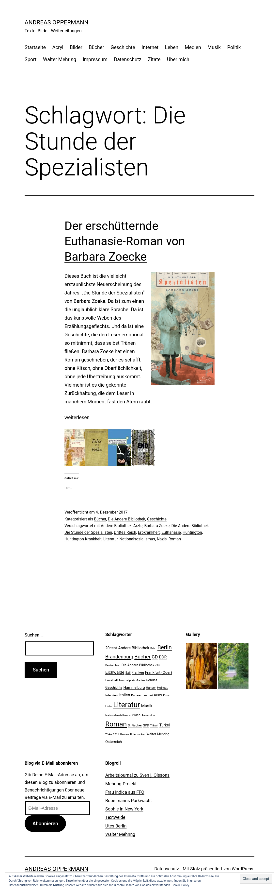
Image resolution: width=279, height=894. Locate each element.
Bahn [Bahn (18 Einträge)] (153, 648)
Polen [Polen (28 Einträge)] (136, 715)
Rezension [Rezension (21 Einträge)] (148, 715)
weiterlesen (77, 417)
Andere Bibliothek (116, 525)
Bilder (76, 47)
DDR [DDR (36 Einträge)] (163, 657)
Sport (30, 59)
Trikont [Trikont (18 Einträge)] (154, 725)
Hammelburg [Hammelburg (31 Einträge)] (134, 687)
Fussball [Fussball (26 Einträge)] (111, 680)
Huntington (192, 532)
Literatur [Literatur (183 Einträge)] (126, 705)
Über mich (178, 59)
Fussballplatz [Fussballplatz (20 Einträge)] (127, 680)
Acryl (57, 47)
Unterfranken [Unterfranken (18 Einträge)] (137, 734)
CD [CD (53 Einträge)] (155, 657)
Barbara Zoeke (157, 525)
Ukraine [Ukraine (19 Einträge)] (124, 734)
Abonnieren (45, 823)
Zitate (154, 59)
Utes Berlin (115, 825)
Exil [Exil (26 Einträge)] (128, 672)
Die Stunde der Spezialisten (88, 532)
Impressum (95, 59)
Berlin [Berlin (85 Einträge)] (164, 647)
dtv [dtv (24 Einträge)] (157, 665)
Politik (234, 47)
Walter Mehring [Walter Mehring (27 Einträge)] (158, 734)
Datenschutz (127, 59)
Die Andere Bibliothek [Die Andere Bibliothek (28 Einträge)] (138, 665)
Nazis (162, 539)
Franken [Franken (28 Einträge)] (138, 672)
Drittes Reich (125, 532)
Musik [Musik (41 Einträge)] (146, 705)
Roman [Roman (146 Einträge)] (116, 724)
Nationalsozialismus (137, 539)
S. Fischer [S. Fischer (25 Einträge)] (135, 725)
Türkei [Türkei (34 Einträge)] (164, 725)
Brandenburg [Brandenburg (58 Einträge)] (119, 657)
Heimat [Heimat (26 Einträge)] (162, 687)
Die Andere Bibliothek (126, 519)
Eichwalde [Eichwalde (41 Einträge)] (114, 672)
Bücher (96, 47)
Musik (214, 47)
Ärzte (138, 525)
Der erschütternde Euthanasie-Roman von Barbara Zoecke (124, 241)
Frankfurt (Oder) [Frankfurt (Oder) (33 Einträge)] (158, 672)
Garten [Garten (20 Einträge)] (140, 680)
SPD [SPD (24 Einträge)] (146, 725)
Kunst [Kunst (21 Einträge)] (166, 695)
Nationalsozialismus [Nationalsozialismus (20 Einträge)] (118, 715)
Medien (193, 47)
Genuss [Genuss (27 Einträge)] (151, 680)
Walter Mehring (59, 59)
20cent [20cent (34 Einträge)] (111, 648)
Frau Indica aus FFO (124, 792)
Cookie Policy (180, 885)
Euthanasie (171, 532)
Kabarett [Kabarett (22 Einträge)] (136, 695)
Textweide (115, 817)
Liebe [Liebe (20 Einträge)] (108, 706)
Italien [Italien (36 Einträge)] (124, 695)
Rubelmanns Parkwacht (128, 800)
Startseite (35, 47)
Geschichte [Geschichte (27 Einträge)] (113, 687)
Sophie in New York (124, 808)
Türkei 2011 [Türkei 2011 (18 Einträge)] (112, 734)
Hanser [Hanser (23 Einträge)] (151, 687)
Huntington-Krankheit (83, 539)
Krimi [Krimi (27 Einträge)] (158, 695)
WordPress (242, 868)
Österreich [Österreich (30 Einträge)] (113, 741)
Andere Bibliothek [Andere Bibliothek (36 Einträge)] (133, 648)
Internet (149, 47)
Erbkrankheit (149, 532)
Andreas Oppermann (56, 22)
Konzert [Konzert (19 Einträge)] (148, 695)
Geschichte (123, 47)
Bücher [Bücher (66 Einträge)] (142, 656)
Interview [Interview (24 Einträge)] (111, 695)
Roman (175, 539)
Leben (171, 47)
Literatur (110, 539)
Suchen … (34, 634)
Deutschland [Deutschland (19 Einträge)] (112, 665)
